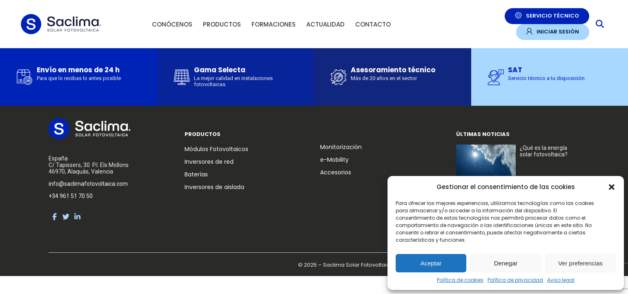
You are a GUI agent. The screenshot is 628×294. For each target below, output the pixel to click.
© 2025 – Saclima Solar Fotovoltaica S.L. (350, 265)
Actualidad (325, 24)
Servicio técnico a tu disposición (546, 78)
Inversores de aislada (214, 187)
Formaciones (274, 24)
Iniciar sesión (552, 32)
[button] (612, 187)
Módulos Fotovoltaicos (216, 149)
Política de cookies (460, 279)
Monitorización (341, 147)
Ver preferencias (580, 263)
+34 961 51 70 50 (71, 196)
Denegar (506, 263)
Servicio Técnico (547, 16)
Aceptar (431, 263)
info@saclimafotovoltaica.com (88, 183)
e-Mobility (334, 160)
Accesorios (335, 172)
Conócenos (172, 24)
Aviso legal (561, 279)
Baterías (196, 174)
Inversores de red (209, 162)
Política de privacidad (515, 279)
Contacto (373, 24)
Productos (222, 24)
